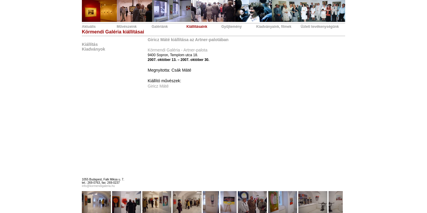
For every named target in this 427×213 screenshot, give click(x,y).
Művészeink (127, 27)
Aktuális (89, 27)
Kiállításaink (197, 27)
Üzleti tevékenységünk (320, 27)
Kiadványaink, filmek (273, 27)
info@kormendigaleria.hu (98, 186)
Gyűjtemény (231, 27)
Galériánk (160, 27)
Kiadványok (93, 49)
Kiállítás (90, 44)
